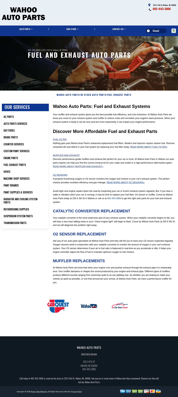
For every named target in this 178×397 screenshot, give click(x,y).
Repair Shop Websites (39, 392)
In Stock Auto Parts (93, 96)
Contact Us (117, 29)
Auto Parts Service (89, 355)
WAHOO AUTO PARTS (68, 96)
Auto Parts (24, 29)
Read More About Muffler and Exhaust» (78, 168)
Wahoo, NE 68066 (60, 50)
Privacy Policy (76, 392)
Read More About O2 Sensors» (126, 184)
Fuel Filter (60, 141)
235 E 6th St (47, 50)
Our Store (71, 29)
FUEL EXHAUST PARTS (119, 96)
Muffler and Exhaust (66, 156)
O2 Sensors (60, 176)
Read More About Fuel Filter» (148, 148)
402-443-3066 (162, 8)
